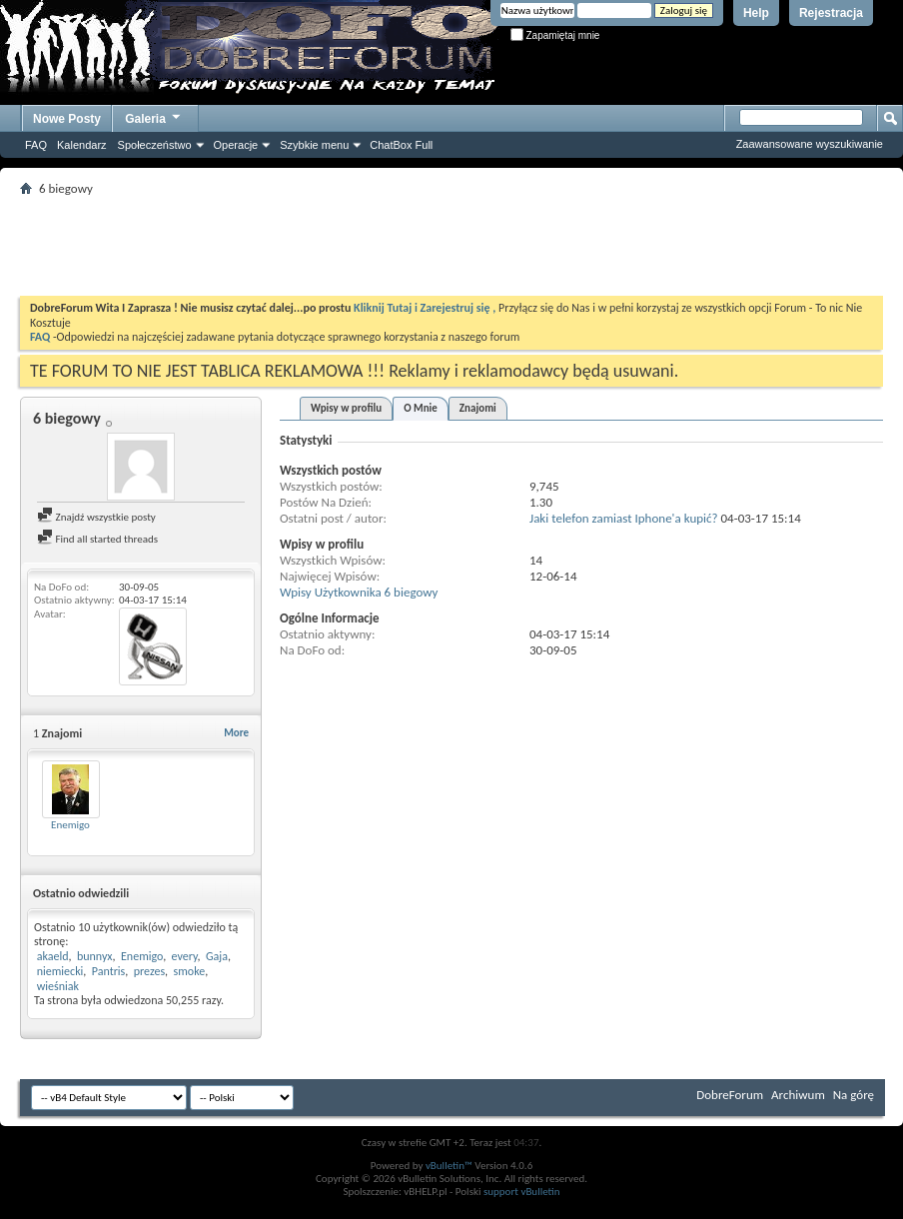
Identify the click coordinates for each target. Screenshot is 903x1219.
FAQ (36, 145)
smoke (190, 971)
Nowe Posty (67, 119)
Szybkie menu (314, 145)
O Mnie (421, 408)
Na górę (853, 1094)
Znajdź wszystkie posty (96, 517)
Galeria (154, 116)
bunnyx (95, 956)
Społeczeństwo (155, 145)
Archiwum (798, 1094)
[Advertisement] (451, 246)
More (236, 732)
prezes (149, 971)
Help (756, 13)
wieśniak (58, 986)
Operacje (236, 145)
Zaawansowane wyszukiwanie (809, 144)
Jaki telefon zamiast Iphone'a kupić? (623, 518)
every (185, 956)
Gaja (217, 956)
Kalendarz (82, 145)
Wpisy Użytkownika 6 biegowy (359, 592)
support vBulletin (521, 1191)
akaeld (53, 956)
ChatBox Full (401, 145)
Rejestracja (831, 13)
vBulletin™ (449, 1165)
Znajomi (477, 408)
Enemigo (70, 824)
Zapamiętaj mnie (555, 35)
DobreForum (729, 1094)
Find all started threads (97, 539)
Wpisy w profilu (346, 408)
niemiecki (60, 971)
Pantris (109, 971)
